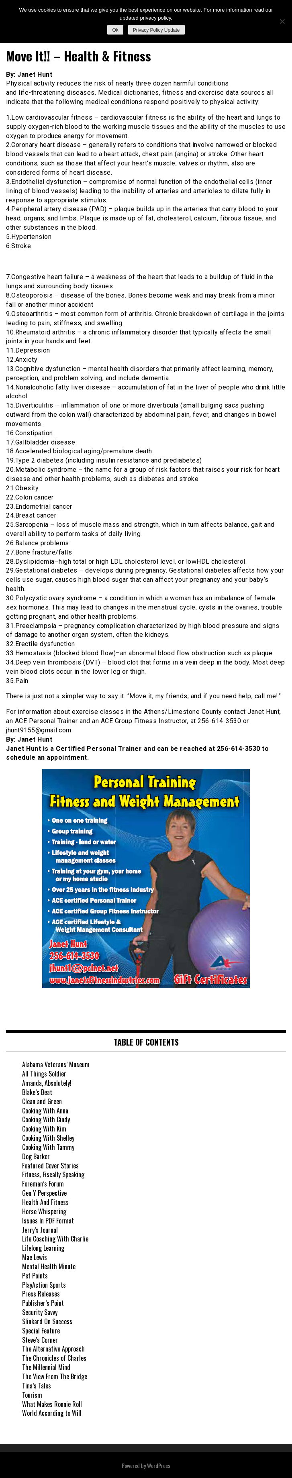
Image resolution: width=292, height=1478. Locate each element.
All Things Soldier (44, 1073)
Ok (115, 30)
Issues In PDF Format (48, 1220)
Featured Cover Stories (50, 1165)
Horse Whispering (44, 1211)
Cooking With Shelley (48, 1138)
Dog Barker (36, 1156)
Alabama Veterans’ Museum (56, 1064)
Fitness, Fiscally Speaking (53, 1174)
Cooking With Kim (44, 1128)
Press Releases (41, 1294)
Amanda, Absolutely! (46, 1083)
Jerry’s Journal (40, 1230)
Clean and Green (42, 1101)
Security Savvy (39, 1312)
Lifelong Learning (43, 1248)
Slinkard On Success (47, 1321)
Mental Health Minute (49, 1266)
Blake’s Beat (37, 1092)
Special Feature (41, 1330)
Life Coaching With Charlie (55, 1239)
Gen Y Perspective (44, 1193)
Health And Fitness (45, 1202)
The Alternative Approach (53, 1349)
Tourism (32, 1395)
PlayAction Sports (44, 1285)
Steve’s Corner (40, 1340)
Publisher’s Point (43, 1303)
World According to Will (52, 1413)
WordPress (158, 1465)
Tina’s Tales (36, 1385)
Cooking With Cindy (46, 1119)
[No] (282, 21)
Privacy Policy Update (156, 30)
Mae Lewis (34, 1257)
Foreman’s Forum (43, 1184)
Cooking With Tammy (48, 1147)
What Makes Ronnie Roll (52, 1404)
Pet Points (35, 1275)
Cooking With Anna (45, 1110)
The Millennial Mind (46, 1367)
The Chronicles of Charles (54, 1358)
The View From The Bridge (54, 1376)
